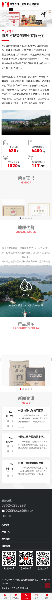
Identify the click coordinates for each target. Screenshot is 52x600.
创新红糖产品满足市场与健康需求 (32, 438)
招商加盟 (6, 546)
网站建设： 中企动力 (10, 588)
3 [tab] (29, 312)
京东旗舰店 (26, 568)
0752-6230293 (14, 513)
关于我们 (6, 525)
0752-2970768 (14, 518)
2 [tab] (26, 312)
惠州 (22, 588)
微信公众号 (43, 568)
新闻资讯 (6, 539)
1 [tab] (22, 312)
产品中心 (6, 532)
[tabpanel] (26, 291)
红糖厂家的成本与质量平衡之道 (32, 464)
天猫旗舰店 (9, 568)
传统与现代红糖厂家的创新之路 (32, 411)
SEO (26, 588)
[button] (26, 24)
